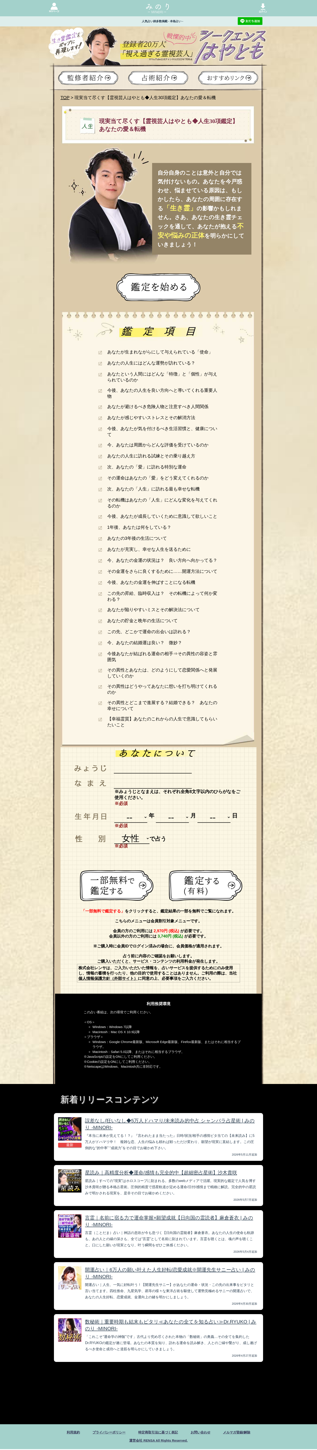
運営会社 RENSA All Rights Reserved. (158, 1441)
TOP (65, 97)
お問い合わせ (202, 1432)
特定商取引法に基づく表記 (158, 1432)
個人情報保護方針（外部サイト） (108, 978)
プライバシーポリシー (106, 1432)
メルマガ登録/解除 (240, 1432)
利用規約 (69, 1432)
